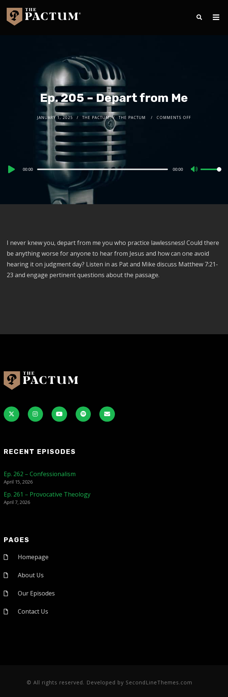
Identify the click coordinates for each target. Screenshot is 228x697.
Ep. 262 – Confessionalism (40, 474)
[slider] (102, 169)
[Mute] (194, 169)
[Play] (11, 169)
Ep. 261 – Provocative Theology (47, 494)
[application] (114, 169)
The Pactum (95, 117)
